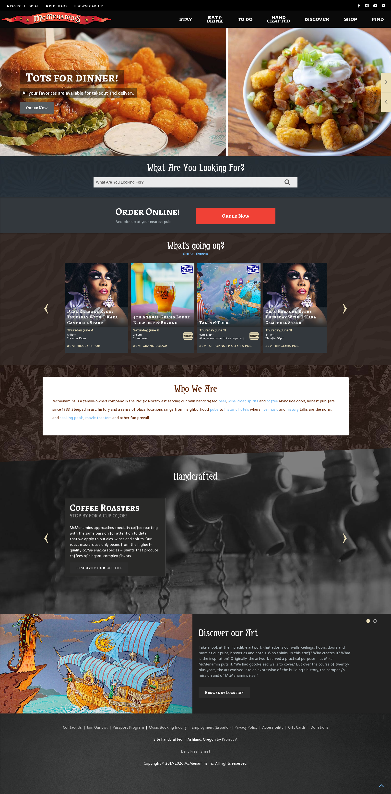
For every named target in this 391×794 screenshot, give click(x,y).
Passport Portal (23, 6)
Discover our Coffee (99, 568)
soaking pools (71, 418)
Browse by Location (224, 692)
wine (232, 401)
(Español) (223, 727)
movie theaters (98, 418)
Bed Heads (56, 6)
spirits (252, 401)
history (292, 409)
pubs (214, 409)
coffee (272, 401)
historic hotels (236, 409)
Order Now (37, 108)
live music (269, 409)
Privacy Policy (246, 727)
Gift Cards (297, 727)
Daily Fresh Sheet (195, 751)
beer (222, 401)
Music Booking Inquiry (168, 727)
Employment (202, 727)
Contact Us (72, 727)
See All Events (195, 253)
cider (241, 401)
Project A (229, 739)
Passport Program (128, 727)
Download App (88, 6)
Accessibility (272, 727)
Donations (319, 727)
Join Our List (97, 727)
